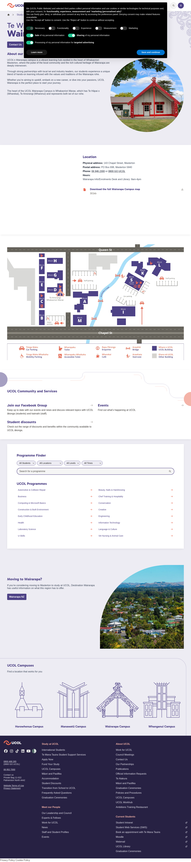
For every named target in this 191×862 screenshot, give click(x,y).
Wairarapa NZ (16, 597)
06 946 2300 (98, 171)
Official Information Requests (131, 773)
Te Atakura (121, 778)
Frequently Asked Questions (57, 793)
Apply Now (47, 759)
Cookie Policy (23, 860)
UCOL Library (151, 846)
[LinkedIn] (23, 751)
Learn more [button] (36, 52)
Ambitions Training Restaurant (132, 807)
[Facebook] (6, 751)
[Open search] (173, 5)
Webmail (151, 841)
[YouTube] (28, 751)
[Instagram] (11, 751)
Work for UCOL (50, 822)
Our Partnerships (125, 764)
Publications (122, 769)
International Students (53, 750)
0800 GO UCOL (116, 171)
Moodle (151, 837)
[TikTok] (17, 751)
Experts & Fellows (51, 818)
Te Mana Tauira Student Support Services (64, 754)
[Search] (170, 471)
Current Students (125, 816)
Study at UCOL (50, 744)
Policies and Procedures (129, 793)
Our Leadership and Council (56, 813)
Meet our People (51, 807)
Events (45, 837)
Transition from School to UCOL (59, 788)
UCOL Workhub (124, 802)
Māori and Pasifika (51, 773)
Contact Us (15, 44)
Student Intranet (151, 822)
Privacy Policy (7, 860)
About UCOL (123, 744)
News (45, 827)
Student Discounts (51, 783)
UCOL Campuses (51, 769)
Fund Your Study (50, 764)
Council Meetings (125, 754)
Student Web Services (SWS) (151, 827)
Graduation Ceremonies (54, 797)
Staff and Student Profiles (55, 832)
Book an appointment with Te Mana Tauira (151, 832)
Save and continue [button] (150, 52)
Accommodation (50, 778)
